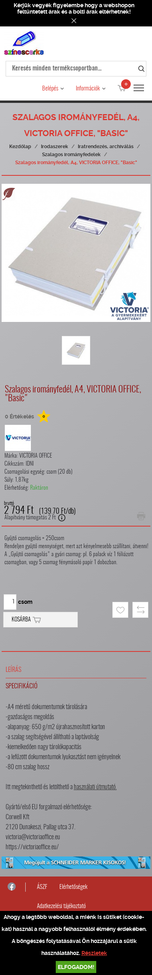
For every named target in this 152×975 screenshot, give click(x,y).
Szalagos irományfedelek (71, 154)
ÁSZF (42, 887)
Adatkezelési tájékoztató (61, 906)
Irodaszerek (54, 146)
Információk (88, 89)
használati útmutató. (95, 787)
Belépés (50, 89)
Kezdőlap (20, 146)
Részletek (94, 953)
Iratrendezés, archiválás (106, 146)
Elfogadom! (76, 967)
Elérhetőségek (73, 887)
